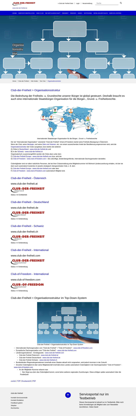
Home (14, 13)
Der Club (39, 13)
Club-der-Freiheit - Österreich (28, 178)
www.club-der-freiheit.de (39, 149)
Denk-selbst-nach (100, 13)
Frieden (73, 13)
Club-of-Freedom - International (30, 274)
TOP (18, 381)
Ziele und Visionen (49, 144)
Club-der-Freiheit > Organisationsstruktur (35, 90)
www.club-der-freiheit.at (49, 355)
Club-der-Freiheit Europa (22, 156)
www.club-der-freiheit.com (42, 156)
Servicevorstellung (26, 13)
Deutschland (24, 149)
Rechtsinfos (15, 408)
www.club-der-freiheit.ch (34, 151)
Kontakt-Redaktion (17, 400)
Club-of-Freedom (19, 159)
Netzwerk (88, 13)
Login (78, 3)
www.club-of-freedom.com (36, 159)
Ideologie (30, 144)
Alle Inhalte (34, 81)
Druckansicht (26, 381)
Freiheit (65, 13)
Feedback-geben (17, 403)
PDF (34, 381)
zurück (13, 381)
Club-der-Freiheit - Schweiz (27, 226)
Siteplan (13, 405)
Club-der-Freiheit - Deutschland (30, 202)
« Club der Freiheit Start (65, 3)
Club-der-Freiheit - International (30, 250)
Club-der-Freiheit (23, 81)
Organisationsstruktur (54, 81)
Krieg (80, 13)
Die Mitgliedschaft (52, 13)
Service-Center (115, 13)
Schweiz (21, 151)
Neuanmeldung (87, 3)
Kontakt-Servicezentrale (19, 397)
